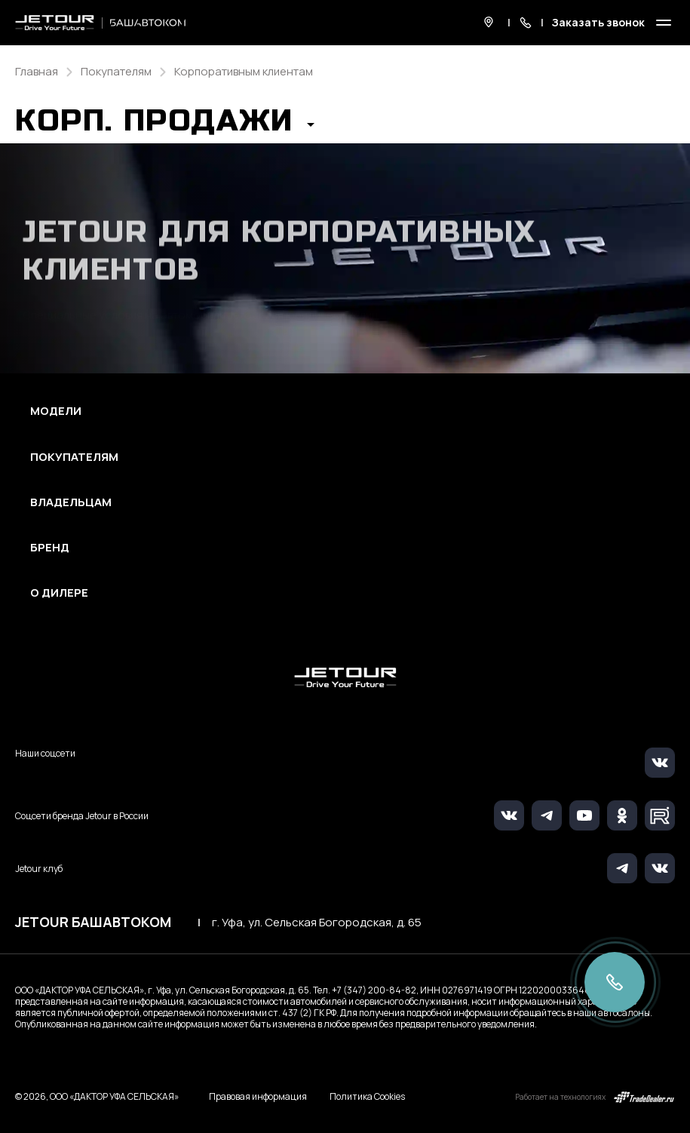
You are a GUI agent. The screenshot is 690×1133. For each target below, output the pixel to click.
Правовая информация (258, 1096)
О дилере (59, 592)
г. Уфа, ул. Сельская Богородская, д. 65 (317, 922)
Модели (55, 411)
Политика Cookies (367, 1097)
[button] (164, 125)
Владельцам (71, 502)
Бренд (49, 547)
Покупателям (74, 457)
